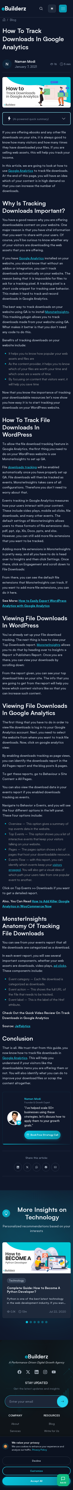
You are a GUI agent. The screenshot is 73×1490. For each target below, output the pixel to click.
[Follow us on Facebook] (19, 1372)
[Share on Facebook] (46, 1167)
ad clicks (60, 966)
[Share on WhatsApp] (36, 1167)
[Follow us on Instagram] (45, 1372)
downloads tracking (22, 467)
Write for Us (51, 1431)
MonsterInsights (57, 312)
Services (15, 1431)
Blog (13, 20)
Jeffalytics (22, 1026)
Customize (36, 1470)
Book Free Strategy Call (42, 1135)
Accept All (36, 1481)
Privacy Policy (39, 1449)
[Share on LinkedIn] (18, 1167)
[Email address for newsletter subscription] (31, 1401)
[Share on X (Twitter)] (27, 1167)
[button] (63, 8)
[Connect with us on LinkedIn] (37, 1372)
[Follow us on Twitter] (28, 1372)
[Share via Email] (55, 1167)
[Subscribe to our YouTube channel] (54, 1372)
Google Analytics (20, 171)
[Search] (41, 8)
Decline (36, 1460)
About (15, 1423)
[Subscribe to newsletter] (62, 1401)
